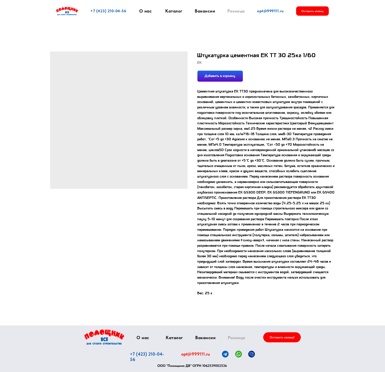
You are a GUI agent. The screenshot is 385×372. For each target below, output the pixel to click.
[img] (104, 337)
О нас (145, 11)
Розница (236, 10)
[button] (312, 11)
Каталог (173, 10)
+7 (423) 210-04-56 (108, 11)
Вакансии (205, 10)
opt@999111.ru (270, 11)
